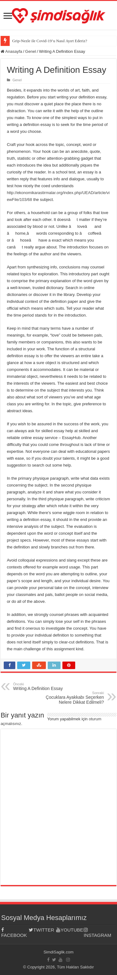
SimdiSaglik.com (58, 952)
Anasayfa (11, 51)
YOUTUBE (69, 929)
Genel (30, 51)
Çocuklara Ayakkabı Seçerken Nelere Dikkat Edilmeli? (72, 698)
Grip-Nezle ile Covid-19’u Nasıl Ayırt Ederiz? (49, 40)
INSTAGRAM (97, 933)
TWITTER (41, 929)
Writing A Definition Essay (45, 686)
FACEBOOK (14, 933)
